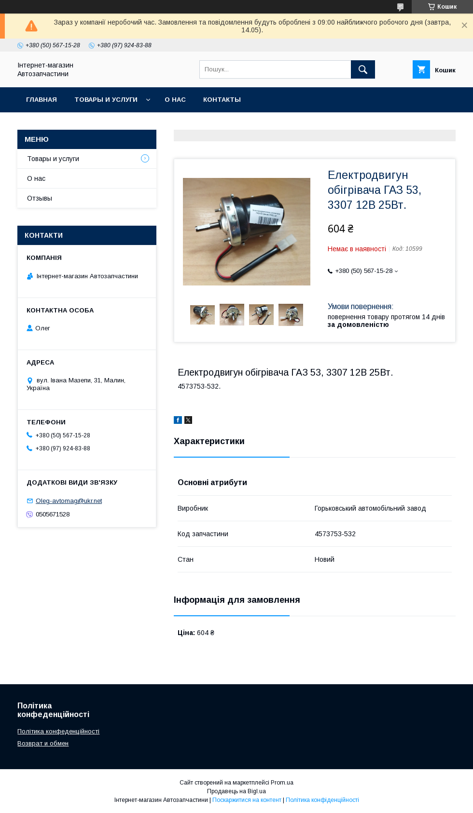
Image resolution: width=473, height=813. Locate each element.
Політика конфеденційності (58, 731)
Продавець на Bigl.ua (236, 791)
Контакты (222, 99)
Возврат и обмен (43, 743)
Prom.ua (282, 782)
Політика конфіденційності (322, 800)
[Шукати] (363, 69)
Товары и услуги (106, 99)
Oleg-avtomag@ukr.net (69, 500)
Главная (41, 99)
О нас (175, 99)
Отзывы (39, 198)
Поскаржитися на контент (246, 800)
